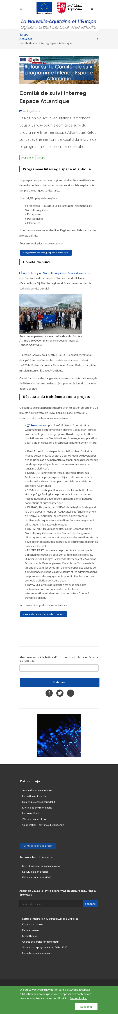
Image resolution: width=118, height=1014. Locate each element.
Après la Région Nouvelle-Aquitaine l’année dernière (55, 273)
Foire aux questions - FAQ (36, 877)
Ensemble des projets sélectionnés (43, 614)
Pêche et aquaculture (34, 819)
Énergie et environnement (37, 807)
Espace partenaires (33, 924)
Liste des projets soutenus (37, 953)
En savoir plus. (78, 998)
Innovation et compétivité (37, 790)
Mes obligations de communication (41, 865)
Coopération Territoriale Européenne (43, 824)
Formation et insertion (34, 796)
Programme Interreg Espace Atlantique (46, 252)
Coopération (27, 157)
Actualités (25, 38)
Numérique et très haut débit (38, 801)
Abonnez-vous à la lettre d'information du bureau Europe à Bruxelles (58, 659)
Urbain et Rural (30, 813)
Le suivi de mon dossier (35, 871)
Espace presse (30, 930)
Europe (23, 34)
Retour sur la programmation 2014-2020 (44, 947)
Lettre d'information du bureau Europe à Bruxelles (50, 918)
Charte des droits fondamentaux (40, 941)
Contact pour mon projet (38, 845)
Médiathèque (29, 935)
